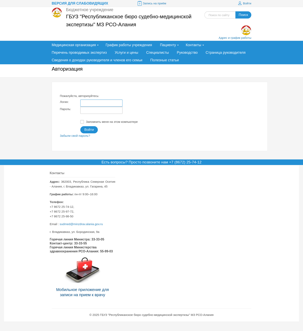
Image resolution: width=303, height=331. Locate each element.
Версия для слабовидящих (80, 3)
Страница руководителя (226, 53)
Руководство (187, 53)
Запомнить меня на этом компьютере (109, 122)
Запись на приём (151, 3)
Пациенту (168, 45)
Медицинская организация (74, 45)
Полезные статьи (164, 60)
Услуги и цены (126, 53)
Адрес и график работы (235, 37)
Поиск (243, 15)
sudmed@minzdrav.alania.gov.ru (81, 224)
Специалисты (157, 53)
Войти (244, 3)
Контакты (193, 45)
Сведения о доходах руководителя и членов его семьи (97, 60)
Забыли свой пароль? (75, 135)
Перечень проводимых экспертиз (79, 53)
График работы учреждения (129, 45)
